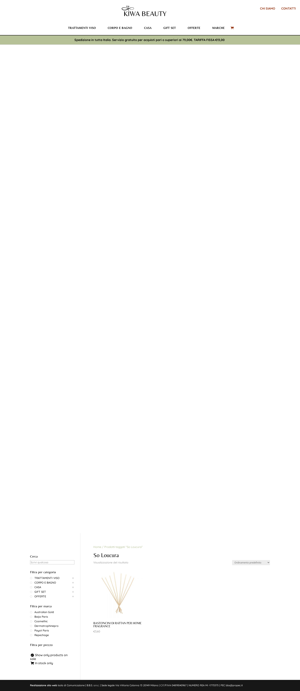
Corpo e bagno (120, 27)
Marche (218, 27)
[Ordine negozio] (251, 562)
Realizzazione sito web (43, 685)
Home (97, 547)
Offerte (194, 27)
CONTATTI (288, 8)
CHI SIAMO (267, 8)
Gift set (169, 27)
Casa (148, 27)
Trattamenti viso (82, 27)
